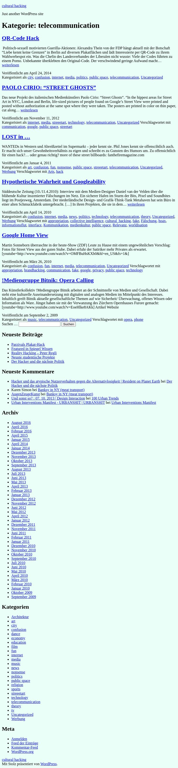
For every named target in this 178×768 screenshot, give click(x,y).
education (18, 642)
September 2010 (23, 559)
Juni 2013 (18, 478)
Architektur (20, 617)
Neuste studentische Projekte (33, 357)
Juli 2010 (18, 563)
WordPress (48, 764)
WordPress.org (22, 752)
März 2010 (19, 580)
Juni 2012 (18, 508)
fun (52, 167)
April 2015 (19, 435)
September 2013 (23, 465)
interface (35, 225)
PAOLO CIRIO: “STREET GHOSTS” (49, 87)
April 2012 (19, 516)
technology (76, 122)
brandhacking (34, 270)
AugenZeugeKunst (25, 394)
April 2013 (19, 486)
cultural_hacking (118, 221)
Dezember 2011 (23, 525)
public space (98, 77)
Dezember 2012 (23, 499)
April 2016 (19, 427)
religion (17, 685)
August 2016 (21, 423)
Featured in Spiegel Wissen (32, 349)
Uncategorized (152, 77)
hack (59, 171)
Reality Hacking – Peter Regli (34, 353)
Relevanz (120, 225)
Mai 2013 (18, 482)
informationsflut (14, 225)
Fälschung (149, 221)
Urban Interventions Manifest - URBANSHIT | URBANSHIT (58, 403)
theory (145, 217)
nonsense (64, 167)
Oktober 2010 (21, 554)
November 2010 (23, 550)
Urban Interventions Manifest (133, 403)
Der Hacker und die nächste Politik (37, 361)
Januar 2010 (20, 588)
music (32, 319)
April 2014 (19, 444)
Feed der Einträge (24, 743)
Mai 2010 (18, 571)
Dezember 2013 (23, 452)
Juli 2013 (18, 474)
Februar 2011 (21, 537)
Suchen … (10, 324)
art (30, 167)
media (69, 77)
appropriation (58, 221)
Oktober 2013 (21, 461)
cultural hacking (14, 6)
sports (15, 689)
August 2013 (21, 469)
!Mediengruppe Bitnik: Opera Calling (48, 280)
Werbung (9, 171)
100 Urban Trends (105, 398)
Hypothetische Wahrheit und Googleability (54, 181)
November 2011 (23, 529)
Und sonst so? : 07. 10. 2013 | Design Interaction (48, 398)
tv (12, 710)
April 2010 (19, 576)
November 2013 (23, 457)
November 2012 (23, 503)
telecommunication (124, 77)
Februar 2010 (21, 584)
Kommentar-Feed (24, 747)
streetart (66, 127)
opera (128, 319)
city (30, 77)
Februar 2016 (21, 431)
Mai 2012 (18, 512)
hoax (162, 221)
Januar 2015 (20, 440)
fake (136, 221)
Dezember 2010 (23, 546)
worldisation (138, 225)
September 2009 (23, 597)
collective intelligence (86, 221)
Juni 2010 (18, 567)
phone (138, 319)
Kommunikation (55, 225)
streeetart (59, 122)
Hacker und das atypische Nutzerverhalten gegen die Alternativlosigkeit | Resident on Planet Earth (85, 381)
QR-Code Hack (20, 38)
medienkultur (80, 225)
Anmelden (19, 739)
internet (57, 77)
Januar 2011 (20, 542)
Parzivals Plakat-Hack (28, 344)
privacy (98, 270)
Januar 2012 (20, 520)
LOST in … (16, 137)
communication (13, 127)
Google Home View (25, 235)
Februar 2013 (21, 491)
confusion (42, 77)
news (73, 217)
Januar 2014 (20, 448)
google (32, 127)
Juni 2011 (18, 533)
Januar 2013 (20, 495)
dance (15, 634)
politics (81, 77)
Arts (51, 171)
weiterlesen (10, 65)
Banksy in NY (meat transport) (61, 390)
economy (18, 638)
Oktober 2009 (21, 593)
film (14, 647)
